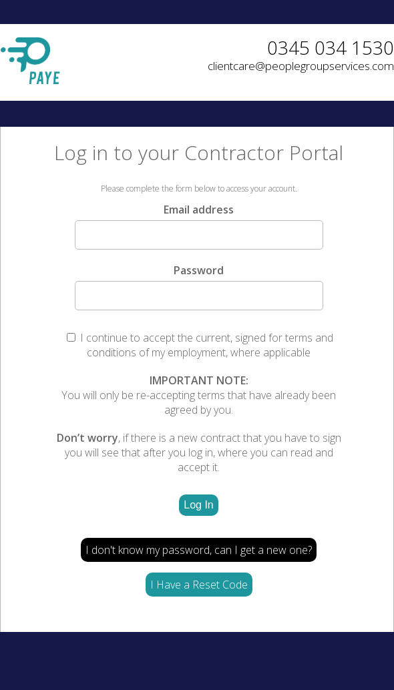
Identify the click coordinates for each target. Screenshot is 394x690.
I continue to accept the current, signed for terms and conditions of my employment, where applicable (200, 345)
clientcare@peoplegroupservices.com (301, 65)
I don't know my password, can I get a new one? (198, 550)
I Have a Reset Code (199, 584)
